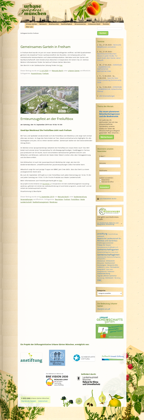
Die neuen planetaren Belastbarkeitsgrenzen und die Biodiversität (109, 114)
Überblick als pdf (103, 309)
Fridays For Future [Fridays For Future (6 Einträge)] (104, 245)
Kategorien (101, 290)
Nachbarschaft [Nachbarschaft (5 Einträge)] (110, 263)
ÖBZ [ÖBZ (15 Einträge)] (99, 280)
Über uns (29, 27)
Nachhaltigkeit (66, 24)
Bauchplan (59, 199)
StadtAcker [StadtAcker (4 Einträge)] (111, 271)
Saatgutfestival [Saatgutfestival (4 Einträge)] (102, 271)
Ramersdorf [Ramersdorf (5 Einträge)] (101, 269)
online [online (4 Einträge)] (107, 267)
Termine (106, 24)
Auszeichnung (36, 73)
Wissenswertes (80, 24)
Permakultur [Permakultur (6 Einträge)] (114, 267)
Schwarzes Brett (94, 24)
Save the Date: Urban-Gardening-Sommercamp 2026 (109, 80)
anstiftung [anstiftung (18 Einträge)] (102, 233)
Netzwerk (43, 24)
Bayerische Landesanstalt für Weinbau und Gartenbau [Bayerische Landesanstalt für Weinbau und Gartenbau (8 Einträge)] (109, 239)
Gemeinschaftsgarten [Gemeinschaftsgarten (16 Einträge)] (108, 249)
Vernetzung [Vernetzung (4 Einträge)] (100, 278)
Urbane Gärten (31, 24)
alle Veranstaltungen (107, 96)
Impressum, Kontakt (28, 401)
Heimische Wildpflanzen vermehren (109, 46)
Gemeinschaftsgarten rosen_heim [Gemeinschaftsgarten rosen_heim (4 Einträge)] (107, 252)
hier (61, 65)
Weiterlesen (106, 137)
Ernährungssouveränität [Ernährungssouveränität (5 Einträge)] (105, 243)
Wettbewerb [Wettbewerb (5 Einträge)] (109, 278)
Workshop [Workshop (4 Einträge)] (117, 278)
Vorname (102, 163)
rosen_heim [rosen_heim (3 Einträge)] (109, 269)
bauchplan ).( (46, 184)
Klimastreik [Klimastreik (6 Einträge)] (110, 261)
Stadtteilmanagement (41, 202)
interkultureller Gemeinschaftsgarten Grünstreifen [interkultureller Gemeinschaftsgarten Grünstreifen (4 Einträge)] (108, 258)
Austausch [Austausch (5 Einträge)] (100, 236)
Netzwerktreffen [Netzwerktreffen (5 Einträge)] (112, 265)
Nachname (103, 170)
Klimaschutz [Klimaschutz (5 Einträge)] (101, 261)
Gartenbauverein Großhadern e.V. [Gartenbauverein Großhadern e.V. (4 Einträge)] (107, 247)
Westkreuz (53, 202)
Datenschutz (43, 401)
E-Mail (102, 156)
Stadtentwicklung (80, 197)
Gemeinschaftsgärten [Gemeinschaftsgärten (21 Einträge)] (108, 254)
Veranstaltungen (26, 199)
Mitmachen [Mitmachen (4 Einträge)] (100, 263)
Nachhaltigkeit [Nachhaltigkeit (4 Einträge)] (101, 265)
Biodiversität (54, 24)
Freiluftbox (75, 199)
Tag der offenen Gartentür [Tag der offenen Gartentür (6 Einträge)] (107, 276)
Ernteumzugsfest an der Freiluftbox (46, 119)
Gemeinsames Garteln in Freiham (45, 47)
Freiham (45, 73)
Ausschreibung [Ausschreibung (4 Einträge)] (113, 234)
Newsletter (105, 180)
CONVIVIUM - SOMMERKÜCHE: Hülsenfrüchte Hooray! (109, 89)
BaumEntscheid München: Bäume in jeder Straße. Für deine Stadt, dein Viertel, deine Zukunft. (108, 57)
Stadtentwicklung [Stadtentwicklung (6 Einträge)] (103, 273)
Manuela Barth (57, 71)
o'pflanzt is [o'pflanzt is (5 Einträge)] (100, 267)
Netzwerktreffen (107, 182)
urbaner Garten (74, 71)
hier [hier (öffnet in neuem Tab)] (60, 181)
